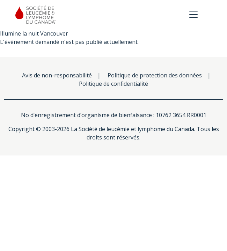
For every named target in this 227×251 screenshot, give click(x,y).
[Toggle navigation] (193, 15)
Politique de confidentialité (113, 84)
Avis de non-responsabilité (57, 75)
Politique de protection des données (155, 75)
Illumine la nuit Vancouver (34, 33)
